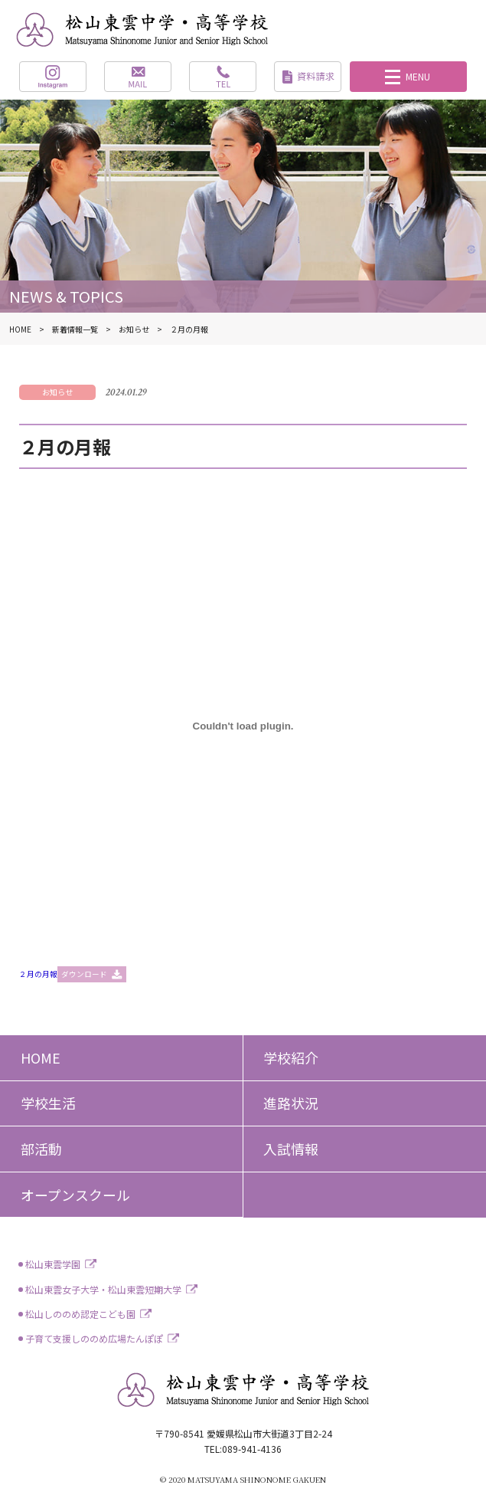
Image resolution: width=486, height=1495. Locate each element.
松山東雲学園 (52, 1263)
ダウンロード (84, 974)
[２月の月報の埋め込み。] (242, 726)
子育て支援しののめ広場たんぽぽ (94, 1338)
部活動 (41, 1149)
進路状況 (290, 1103)
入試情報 (290, 1149)
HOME (40, 1057)
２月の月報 (38, 974)
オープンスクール (75, 1195)
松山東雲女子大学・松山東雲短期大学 (103, 1289)
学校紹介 (290, 1057)
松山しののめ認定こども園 (80, 1313)
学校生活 (48, 1103)
